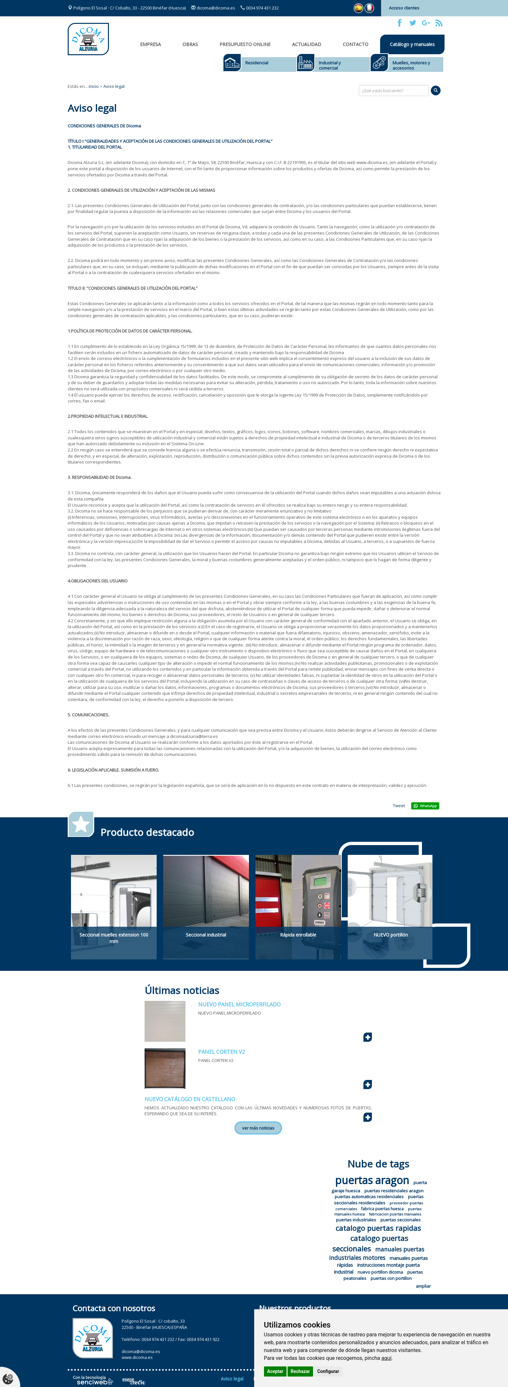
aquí (386, 1358)
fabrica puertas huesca (382, 1209)
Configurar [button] (328, 1371)
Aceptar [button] (275, 1371)
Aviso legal (114, 86)
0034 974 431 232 (259, 8)
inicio (94, 86)
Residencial (256, 63)
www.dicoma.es (137, 1357)
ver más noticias (258, 1128)
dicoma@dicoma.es (213, 8)
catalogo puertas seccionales (370, 1243)
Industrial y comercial (330, 65)
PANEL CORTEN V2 (221, 1051)
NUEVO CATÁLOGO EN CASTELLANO (190, 1099)
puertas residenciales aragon (394, 1191)
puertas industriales (356, 1220)
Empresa (150, 44)
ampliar (423, 1286)
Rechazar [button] (300, 1371)
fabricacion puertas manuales (395, 1214)
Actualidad (306, 44)
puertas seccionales (400, 1220)
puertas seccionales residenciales (379, 1200)
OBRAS (190, 44)
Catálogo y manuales (412, 44)
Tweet (399, 805)
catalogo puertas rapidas (378, 1228)
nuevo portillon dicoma (380, 1272)
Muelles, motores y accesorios (411, 65)
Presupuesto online (245, 44)
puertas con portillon (391, 1278)
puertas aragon (372, 1180)
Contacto (355, 44)
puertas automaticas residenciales (369, 1196)
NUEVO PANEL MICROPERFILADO (239, 1004)
